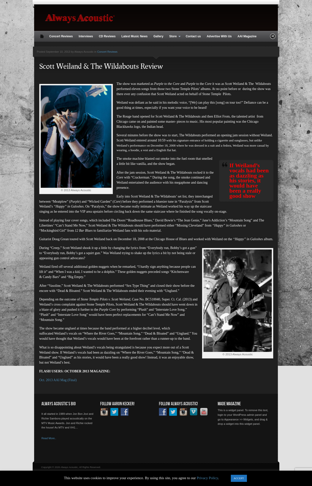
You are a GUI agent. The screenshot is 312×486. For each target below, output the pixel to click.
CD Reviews (107, 36)
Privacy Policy (207, 478)
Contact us (193, 36)
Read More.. (48, 438)
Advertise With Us (219, 36)
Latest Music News (134, 36)
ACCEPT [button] (239, 478)
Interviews (86, 36)
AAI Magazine (246, 36)
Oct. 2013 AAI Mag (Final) (58, 380)
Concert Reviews (61, 36)
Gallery (158, 36)
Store (173, 37)
